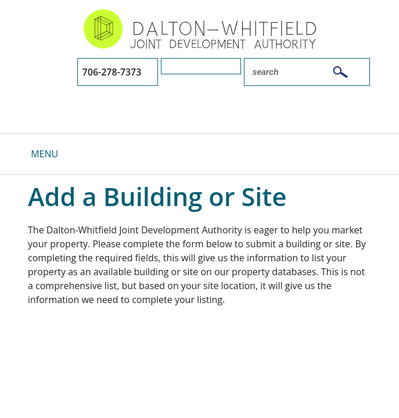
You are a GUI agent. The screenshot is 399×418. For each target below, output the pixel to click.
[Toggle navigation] (36, 154)
